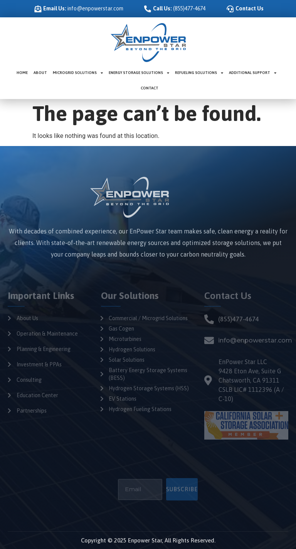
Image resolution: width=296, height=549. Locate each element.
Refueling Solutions (199, 73)
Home (22, 73)
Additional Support (252, 73)
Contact (149, 88)
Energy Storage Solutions (139, 73)
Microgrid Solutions (78, 73)
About (40, 73)
